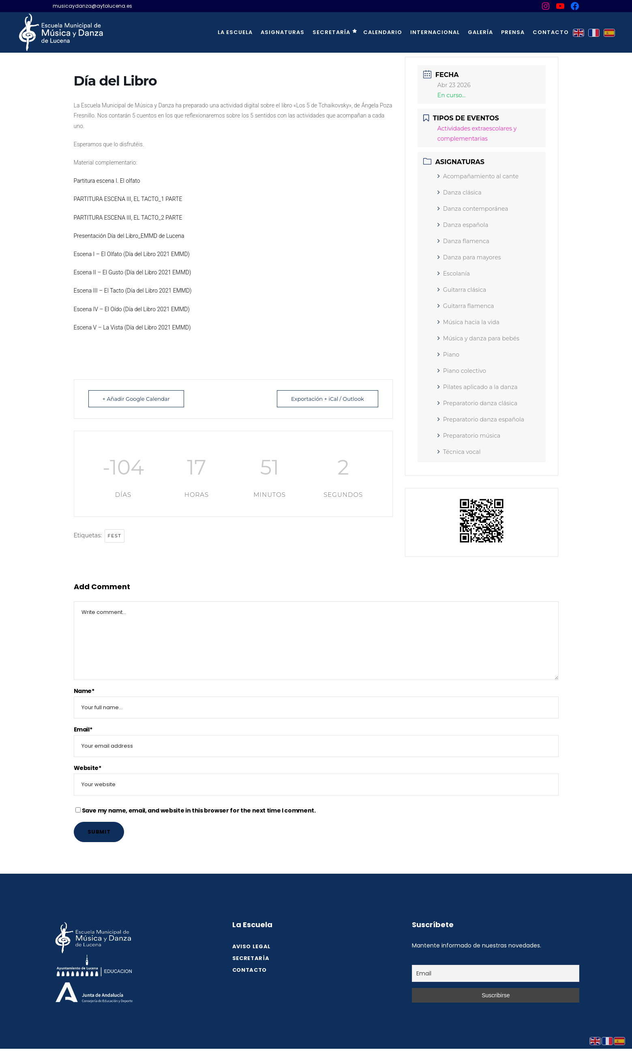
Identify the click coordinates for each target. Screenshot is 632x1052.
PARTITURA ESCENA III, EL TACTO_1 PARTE (128, 199)
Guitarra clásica (461, 289)
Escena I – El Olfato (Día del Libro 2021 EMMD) (132, 254)
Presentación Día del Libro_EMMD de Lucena (129, 236)
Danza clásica (459, 192)
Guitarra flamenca (465, 306)
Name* (84, 691)
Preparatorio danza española (480, 419)
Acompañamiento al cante (477, 176)
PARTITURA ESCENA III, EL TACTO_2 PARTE (128, 217)
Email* (83, 729)
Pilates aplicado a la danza (477, 387)
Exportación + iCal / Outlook (327, 399)
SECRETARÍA (251, 958)
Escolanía (453, 273)
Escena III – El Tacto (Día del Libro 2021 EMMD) (133, 290)
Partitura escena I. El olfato (107, 180)
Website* (87, 768)
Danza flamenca (463, 241)
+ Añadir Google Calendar (136, 399)
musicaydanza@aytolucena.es (92, 5)
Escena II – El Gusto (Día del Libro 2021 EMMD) (132, 272)
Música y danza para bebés (478, 338)
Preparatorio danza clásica (477, 403)
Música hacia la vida (468, 322)
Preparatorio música (469, 435)
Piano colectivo (461, 370)
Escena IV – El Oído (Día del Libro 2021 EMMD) (132, 309)
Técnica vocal (459, 451)
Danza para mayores (469, 257)
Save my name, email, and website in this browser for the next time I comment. (199, 810)
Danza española (462, 225)
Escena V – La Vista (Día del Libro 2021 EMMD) (132, 327)
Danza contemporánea (472, 208)
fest (115, 536)
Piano (448, 354)
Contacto (249, 970)
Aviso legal (251, 946)
